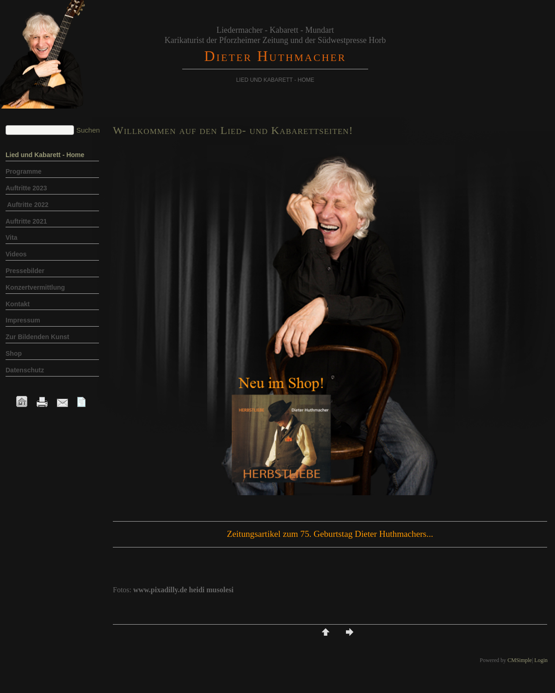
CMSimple (519, 660)
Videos (16, 254)
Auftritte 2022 (27, 204)
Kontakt (18, 304)
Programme (24, 171)
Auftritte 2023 (26, 188)
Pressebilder (25, 270)
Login (541, 660)
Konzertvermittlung (35, 287)
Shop (15, 353)
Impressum (23, 320)
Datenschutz (25, 370)
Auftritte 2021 (26, 221)
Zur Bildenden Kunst (37, 336)
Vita (11, 237)
